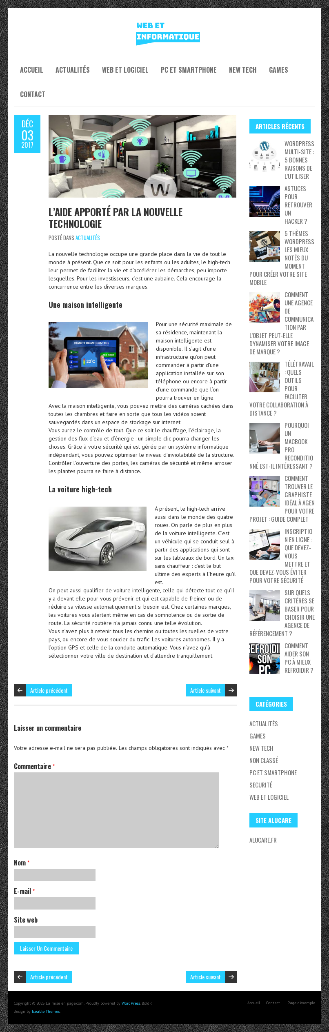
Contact (32, 94)
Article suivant (205, 690)
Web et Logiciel (125, 70)
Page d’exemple (301, 1002)
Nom (21, 862)
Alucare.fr (263, 839)
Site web (26, 920)
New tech (243, 70)
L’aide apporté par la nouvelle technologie (115, 217)
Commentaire (34, 766)
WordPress (131, 1003)
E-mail (24, 891)
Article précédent (49, 690)
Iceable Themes (46, 1011)
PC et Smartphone (189, 70)
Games (278, 70)
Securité (260, 784)
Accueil (31, 70)
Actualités (73, 70)
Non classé (263, 760)
